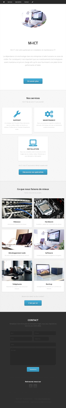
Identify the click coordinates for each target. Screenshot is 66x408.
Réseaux (16, 222)
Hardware (49, 222)
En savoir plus (33, 81)
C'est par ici (33, 303)
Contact (26, 2)
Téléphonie (17, 284)
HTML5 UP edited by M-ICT (44, 398)
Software (49, 253)
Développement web (17, 253)
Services (10, 2)
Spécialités (18, 2)
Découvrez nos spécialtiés (33, 172)
